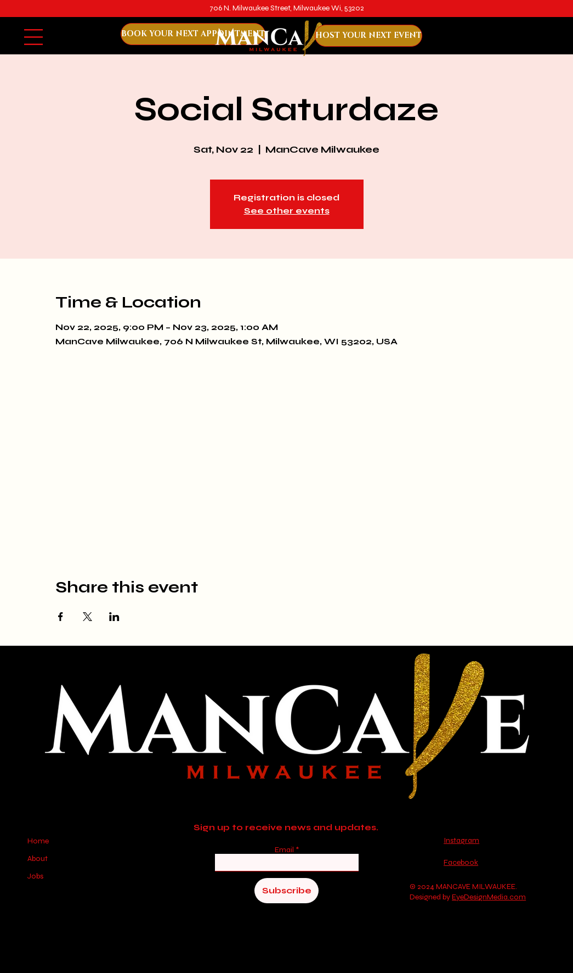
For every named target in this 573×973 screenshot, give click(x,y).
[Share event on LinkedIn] (114, 616)
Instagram (461, 840)
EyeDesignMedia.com (489, 897)
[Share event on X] (87, 616)
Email (285, 850)
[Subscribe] (286, 890)
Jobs (35, 876)
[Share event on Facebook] (60, 616)
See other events (287, 210)
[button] (33, 37)
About (37, 858)
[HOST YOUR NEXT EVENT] (368, 36)
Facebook (461, 862)
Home (38, 841)
